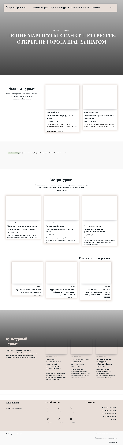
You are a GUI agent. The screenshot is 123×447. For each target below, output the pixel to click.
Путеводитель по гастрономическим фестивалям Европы (94, 229)
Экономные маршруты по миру (60, 116)
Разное (39, 286)
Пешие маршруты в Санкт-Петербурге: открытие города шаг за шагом (61, 38)
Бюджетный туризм (54, 112)
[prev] (111, 153)
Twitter (61, 422)
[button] (111, 7)
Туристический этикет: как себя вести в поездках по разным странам (62, 292)
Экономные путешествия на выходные (99, 116)
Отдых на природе (61, 30)
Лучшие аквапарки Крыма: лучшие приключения (28, 290)
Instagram (73, 412)
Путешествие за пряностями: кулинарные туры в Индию (22, 227)
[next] (114, 153)
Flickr (61, 412)
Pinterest (50, 422)
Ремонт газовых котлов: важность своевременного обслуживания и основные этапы (97, 293)
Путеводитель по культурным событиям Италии (104, 361)
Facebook (50, 412)
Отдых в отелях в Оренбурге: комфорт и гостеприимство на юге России (47, 153)
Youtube (73, 422)
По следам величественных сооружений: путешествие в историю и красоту (54, 363)
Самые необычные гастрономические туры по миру (59, 229)
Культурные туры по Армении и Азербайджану (80, 361)
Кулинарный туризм (14, 223)
